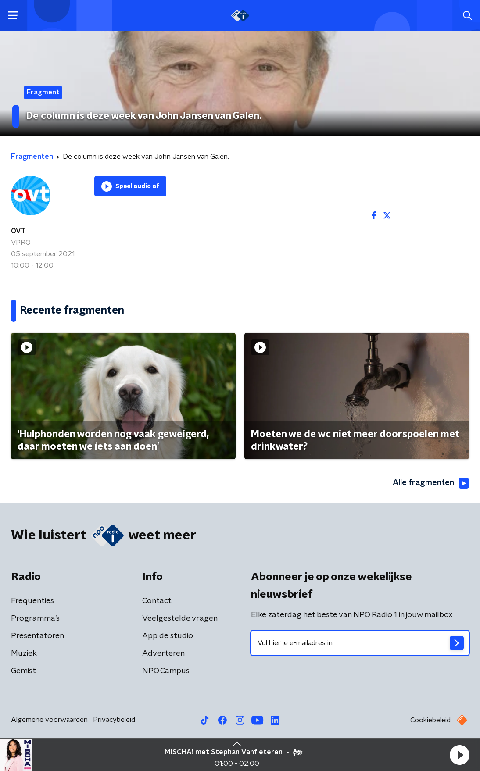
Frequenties (32, 601)
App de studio (167, 636)
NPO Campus (166, 671)
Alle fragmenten (431, 483)
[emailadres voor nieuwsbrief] (360, 643)
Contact (157, 601)
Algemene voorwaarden (49, 719)
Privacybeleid (114, 719)
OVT (18, 231)
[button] (459, 755)
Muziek (24, 653)
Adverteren (163, 653)
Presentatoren (37, 636)
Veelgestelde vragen (180, 618)
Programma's (35, 618)
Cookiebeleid (430, 720)
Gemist (23, 671)
